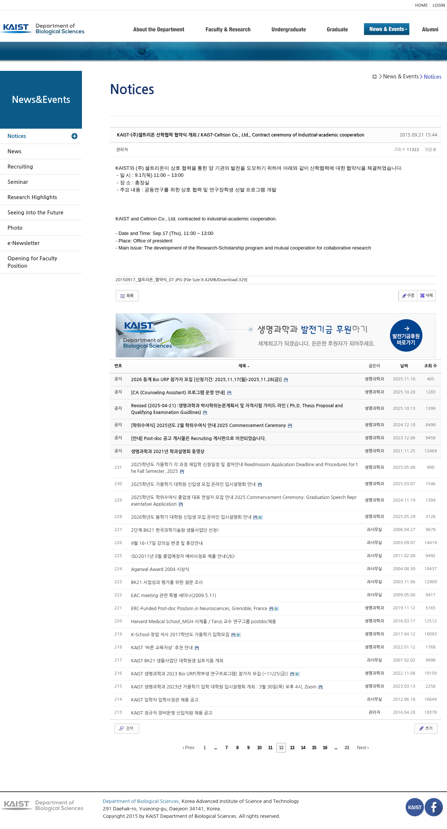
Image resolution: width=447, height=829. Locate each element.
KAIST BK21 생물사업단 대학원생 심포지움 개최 (177, 661)
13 (292, 747)
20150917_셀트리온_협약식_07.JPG (181, 280)
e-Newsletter (23, 243)
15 (314, 747)
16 (325, 747)
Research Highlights (32, 197)
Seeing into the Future (35, 212)
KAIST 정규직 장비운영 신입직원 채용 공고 (171, 713)
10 (259, 747)
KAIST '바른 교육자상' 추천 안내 (162, 648)
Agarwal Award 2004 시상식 (160, 569)
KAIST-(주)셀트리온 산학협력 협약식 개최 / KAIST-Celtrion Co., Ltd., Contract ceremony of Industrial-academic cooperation (240, 135)
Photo (14, 227)
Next (363, 747)
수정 (407, 296)
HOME (421, 5)
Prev (188, 747)
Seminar (17, 182)
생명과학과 (374, 379)
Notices (16, 136)
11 (270, 747)
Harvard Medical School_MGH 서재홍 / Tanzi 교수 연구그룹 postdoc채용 (203, 621)
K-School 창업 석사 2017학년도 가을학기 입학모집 (181, 634)
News (14, 151)
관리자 (122, 150)
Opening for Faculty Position (32, 262)
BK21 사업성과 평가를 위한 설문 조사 (167, 582)
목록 (126, 296)
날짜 (404, 366)
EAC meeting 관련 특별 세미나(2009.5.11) (173, 595)
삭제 (425, 296)
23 (347, 747)
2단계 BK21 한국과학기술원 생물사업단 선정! (175, 530)
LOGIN (439, 5)
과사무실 (374, 530)
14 (303, 747)
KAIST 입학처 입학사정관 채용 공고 (165, 700)
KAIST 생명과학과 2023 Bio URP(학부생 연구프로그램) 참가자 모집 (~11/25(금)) (210, 674)
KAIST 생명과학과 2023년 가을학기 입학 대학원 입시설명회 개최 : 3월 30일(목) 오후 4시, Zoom (224, 687)
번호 (118, 366)
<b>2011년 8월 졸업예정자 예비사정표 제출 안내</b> (183, 556)
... (215, 747)
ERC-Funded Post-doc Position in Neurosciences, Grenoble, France (200, 608)
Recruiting (20, 166)
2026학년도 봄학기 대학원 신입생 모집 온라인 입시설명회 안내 (192, 517)
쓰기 (425, 728)
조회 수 (430, 366)
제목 (244, 366)
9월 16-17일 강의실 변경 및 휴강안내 (167, 543)
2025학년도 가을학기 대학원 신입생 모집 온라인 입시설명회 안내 (194, 484)
